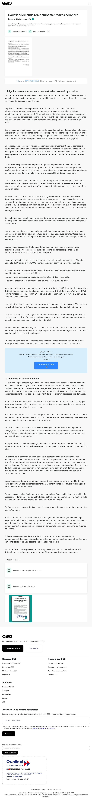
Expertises (6, 675)
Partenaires (6, 694)
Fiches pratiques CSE (56, 663)
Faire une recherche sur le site (11, 744)
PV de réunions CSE (9, 671)
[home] (7, 3)
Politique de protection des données (43, 728)
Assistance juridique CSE (11, 663)
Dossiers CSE (53, 675)
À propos (5, 691)
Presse (4, 698)
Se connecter (34, 648)
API (3, 702)
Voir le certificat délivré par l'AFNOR (17, 779)
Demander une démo (13, 648)
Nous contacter (8, 687)
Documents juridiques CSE (57, 667)
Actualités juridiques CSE (57, 671)
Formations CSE (8, 667)
